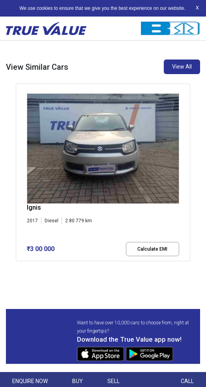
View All (182, 66)
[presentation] (20, 179)
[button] (18, 277)
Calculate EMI (152, 249)
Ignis (34, 207)
